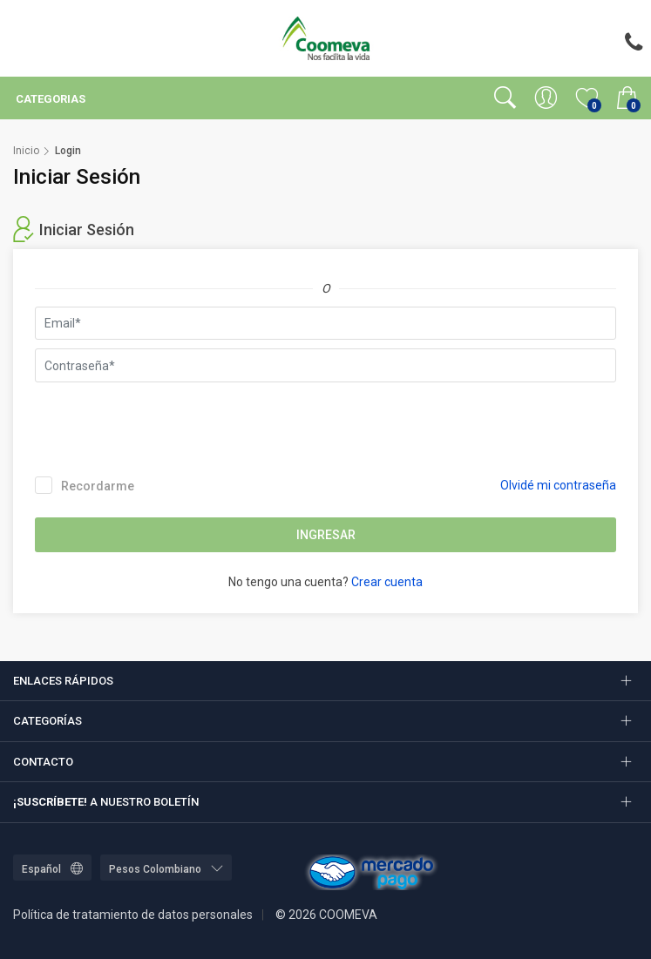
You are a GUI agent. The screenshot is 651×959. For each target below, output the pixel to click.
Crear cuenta (387, 582)
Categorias (49, 98)
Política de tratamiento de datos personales (133, 915)
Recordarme (84, 485)
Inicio (26, 151)
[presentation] (167, 425)
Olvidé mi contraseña (558, 485)
